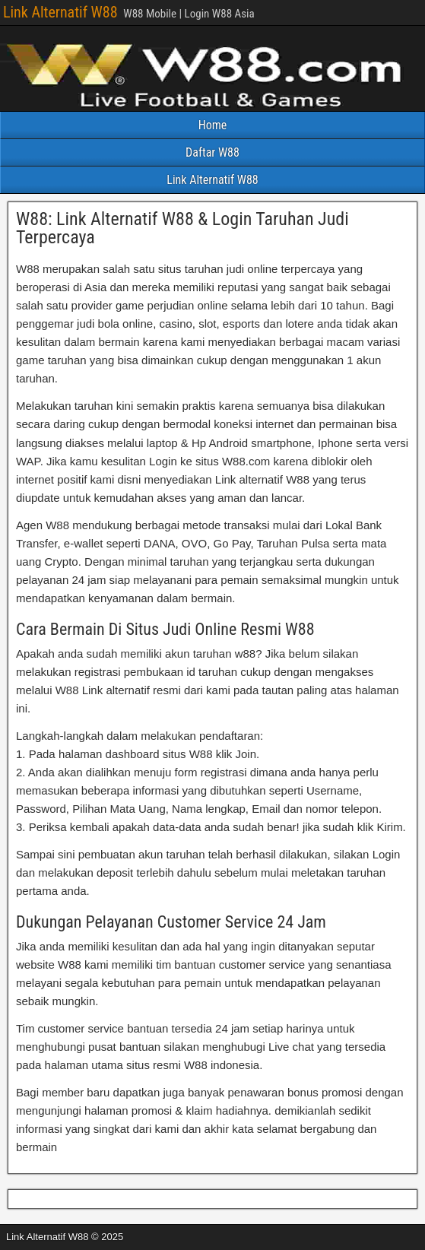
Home (212, 125)
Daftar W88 (212, 152)
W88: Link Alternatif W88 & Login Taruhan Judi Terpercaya (182, 228)
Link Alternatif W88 (60, 12)
